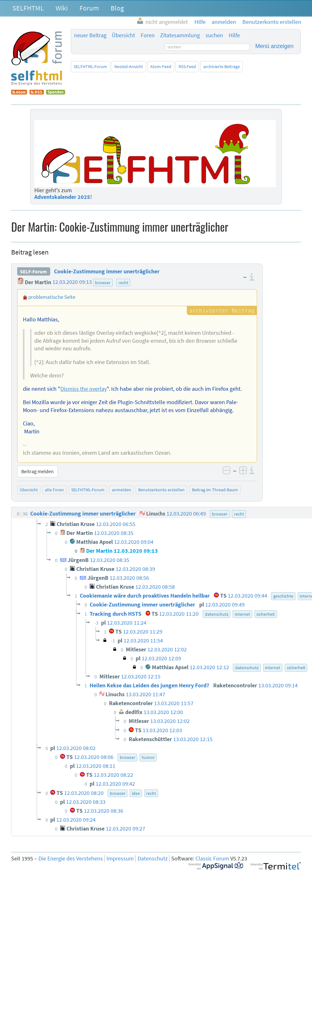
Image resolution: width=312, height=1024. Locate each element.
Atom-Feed (160, 66)
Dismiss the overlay (83, 388)
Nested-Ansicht (128, 66)
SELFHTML (28, 8)
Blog (117, 8)
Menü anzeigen (274, 46)
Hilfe (234, 35)
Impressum (120, 858)
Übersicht (123, 35)
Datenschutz (153, 858)
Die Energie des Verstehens (70, 858)
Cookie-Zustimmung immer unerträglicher (106, 271)
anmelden (121, 490)
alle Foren (54, 490)
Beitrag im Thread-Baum (215, 490)
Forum (89, 8)
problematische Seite (51, 296)
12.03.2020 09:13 (72, 282)
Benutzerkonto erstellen (161, 490)
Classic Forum (212, 858)
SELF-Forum (33, 271)
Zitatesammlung (180, 35)
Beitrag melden (37, 471)
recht (123, 282)
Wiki (62, 8)
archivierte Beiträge (221, 66)
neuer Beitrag (90, 35)
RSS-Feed (187, 66)
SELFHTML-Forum (90, 66)
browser (103, 282)
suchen (214, 35)
